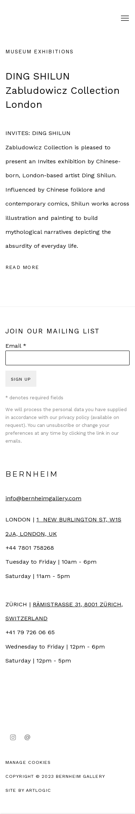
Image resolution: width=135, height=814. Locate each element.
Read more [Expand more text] (22, 267)
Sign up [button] (21, 379)
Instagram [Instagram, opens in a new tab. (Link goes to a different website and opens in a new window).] (13, 737)
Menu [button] (124, 18)
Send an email (27, 737)
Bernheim (41, 18)
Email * (15, 345)
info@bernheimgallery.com (43, 498)
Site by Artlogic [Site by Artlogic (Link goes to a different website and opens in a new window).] (28, 790)
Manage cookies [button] (28, 762)
